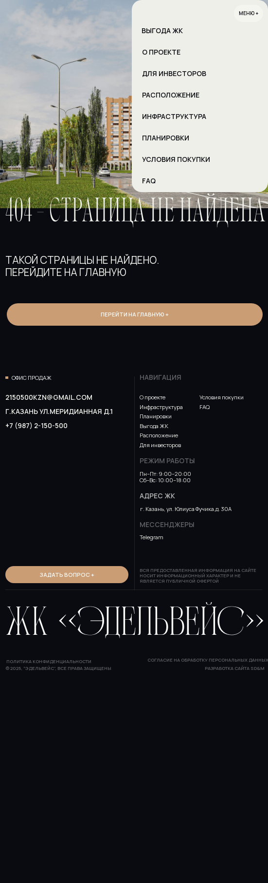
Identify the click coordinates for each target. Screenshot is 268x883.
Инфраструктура (161, 407)
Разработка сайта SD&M (235, 668)
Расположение (159, 435)
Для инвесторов (160, 445)
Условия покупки (221, 397)
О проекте (152, 397)
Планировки (156, 416)
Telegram (151, 537)
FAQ (204, 407)
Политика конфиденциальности (48, 661)
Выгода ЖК (154, 426)
